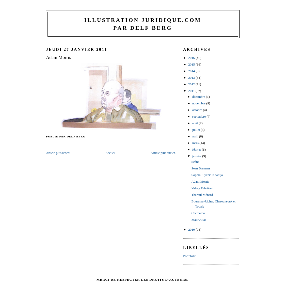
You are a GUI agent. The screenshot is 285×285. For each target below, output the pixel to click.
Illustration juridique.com (142, 20)
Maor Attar (198, 219)
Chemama (198, 213)
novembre (199, 103)
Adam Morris (58, 57)
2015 (192, 64)
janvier (197, 156)
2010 (192, 229)
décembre (199, 97)
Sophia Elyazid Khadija (207, 175)
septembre (199, 116)
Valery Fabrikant (202, 188)
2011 (192, 91)
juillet (196, 130)
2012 (192, 84)
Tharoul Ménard (202, 195)
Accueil (110, 153)
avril (195, 136)
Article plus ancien (163, 153)
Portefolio (189, 256)
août (195, 123)
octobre (197, 110)
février (197, 149)
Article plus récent (58, 153)
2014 (192, 71)
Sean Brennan (200, 168)
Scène (195, 162)
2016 (192, 58)
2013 (192, 78)
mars (196, 143)
